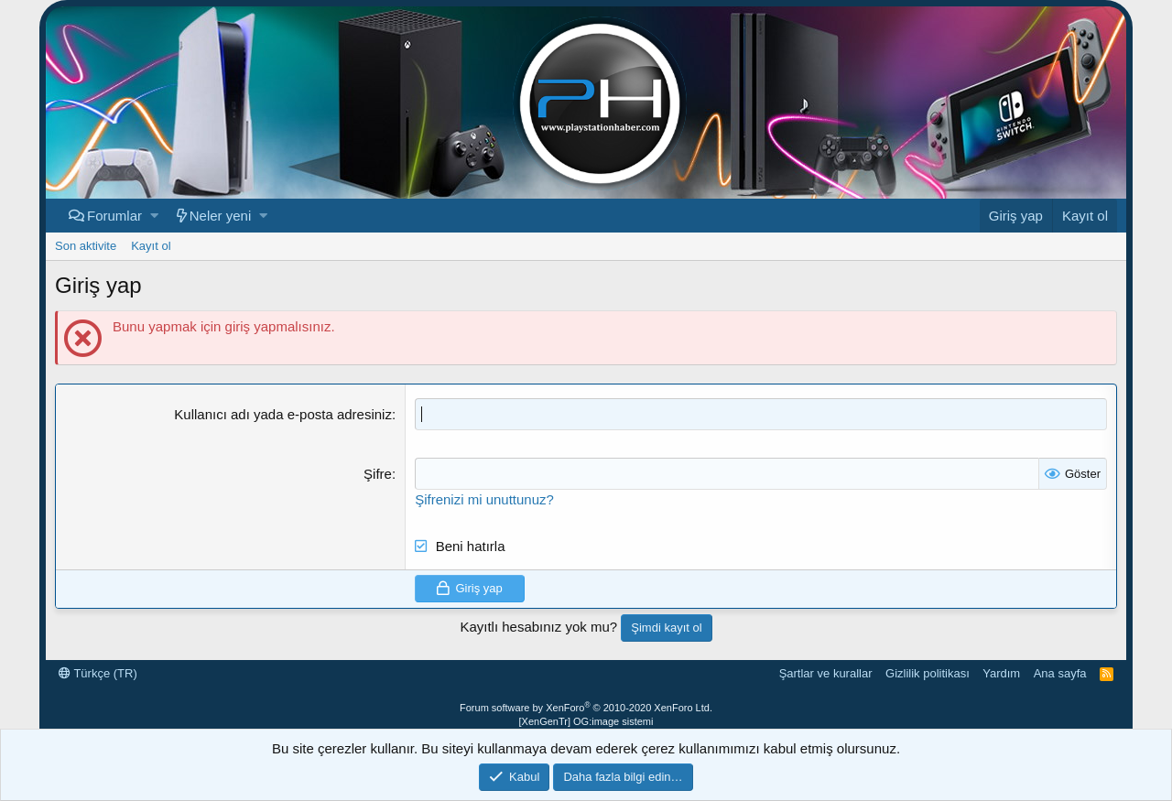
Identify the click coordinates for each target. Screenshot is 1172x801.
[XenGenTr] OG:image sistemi (586, 721)
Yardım (1001, 673)
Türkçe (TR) (98, 673)
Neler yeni (221, 215)
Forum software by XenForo (586, 707)
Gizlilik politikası (927, 673)
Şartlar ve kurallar (826, 673)
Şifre (378, 474)
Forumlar (114, 215)
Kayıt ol (150, 246)
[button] (154, 216)
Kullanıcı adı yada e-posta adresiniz (283, 414)
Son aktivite (85, 246)
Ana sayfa (1060, 673)
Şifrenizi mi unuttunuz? (484, 499)
